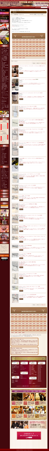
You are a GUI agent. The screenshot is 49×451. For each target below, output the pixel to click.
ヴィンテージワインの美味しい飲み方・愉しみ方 (4, 178)
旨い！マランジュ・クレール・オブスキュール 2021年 (27, 79)
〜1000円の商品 (3, 153)
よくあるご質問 (3, 174)
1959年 (41, 316)
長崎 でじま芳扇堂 (4, 76)
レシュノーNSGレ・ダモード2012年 (24, 195)
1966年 (30, 44)
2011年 (14, 55)
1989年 (40, 48)
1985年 (27, 48)
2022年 (17, 57)
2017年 (33, 55)
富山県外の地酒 (4, 77)
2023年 (20, 57)
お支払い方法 (3, 170)
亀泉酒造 (2, 163)
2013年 (20, 55)
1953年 (20, 316)
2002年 (17, 53)
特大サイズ (3, 103)
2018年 (37, 55)
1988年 (37, 48)
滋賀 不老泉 (3, 71)
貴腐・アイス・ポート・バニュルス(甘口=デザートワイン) (4, 54)
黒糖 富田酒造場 (4, 86)
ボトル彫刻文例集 (4, 184)
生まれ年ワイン (3, 180)
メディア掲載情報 (4, 187)
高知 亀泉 (3, 73)
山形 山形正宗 (3, 62)
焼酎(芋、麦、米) (4, 87)
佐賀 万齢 (3, 75)
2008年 (37, 53)
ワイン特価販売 (4, 56)
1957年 (34, 316)
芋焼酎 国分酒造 (4, 161)
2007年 (33, 53)
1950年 (43, 39)
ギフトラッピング (4, 181)
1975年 (27, 46)
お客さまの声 (3, 185)
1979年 (40, 46)
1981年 (14, 48)
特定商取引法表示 (4, 193)
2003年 (20, 53)
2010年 (43, 53)
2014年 (24, 55)
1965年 (27, 44)
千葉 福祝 (3, 66)
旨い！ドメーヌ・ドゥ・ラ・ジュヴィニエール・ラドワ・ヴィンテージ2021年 (30, 92)
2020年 (43, 55)
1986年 (30, 48)
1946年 (30, 39)
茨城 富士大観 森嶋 (4, 65)
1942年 (17, 39)
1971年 (14, 46)
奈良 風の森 (3, 72)
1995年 (27, 325)
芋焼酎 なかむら (4, 80)
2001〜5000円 (3, 156)
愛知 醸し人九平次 (4, 70)
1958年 (38, 316)
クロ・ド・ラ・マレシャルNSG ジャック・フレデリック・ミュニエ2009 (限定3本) (31, 142)
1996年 (30, 325)
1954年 (23, 316)
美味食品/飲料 (3, 101)
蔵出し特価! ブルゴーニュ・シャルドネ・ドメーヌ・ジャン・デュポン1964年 (30, 215)
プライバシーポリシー (4, 190)
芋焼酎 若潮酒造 (4, 85)
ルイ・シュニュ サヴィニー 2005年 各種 (25, 253)
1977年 (33, 46)
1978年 (37, 46)
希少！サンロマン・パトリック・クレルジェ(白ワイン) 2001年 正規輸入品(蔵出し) (31, 119)
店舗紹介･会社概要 (4, 175)
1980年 (43, 46)
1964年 (24, 44)
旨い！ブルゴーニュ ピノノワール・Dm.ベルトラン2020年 (28, 106)
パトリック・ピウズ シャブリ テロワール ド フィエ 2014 (28, 273)
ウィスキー (3, 90)
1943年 (20, 39)
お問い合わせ (46, 4)
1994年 (23, 325)
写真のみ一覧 (43, 63)
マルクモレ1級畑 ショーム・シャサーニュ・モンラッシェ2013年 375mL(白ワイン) (31, 158)
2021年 (14, 57)
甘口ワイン (3, 160)
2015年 (27, 55)
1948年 (37, 39)
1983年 (20, 48)
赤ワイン (2, 150)
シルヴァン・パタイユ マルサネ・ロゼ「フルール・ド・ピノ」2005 (29, 286)
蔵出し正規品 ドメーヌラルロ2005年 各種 (25, 245)
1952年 (16, 316)
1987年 (33, 48)
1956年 (30, 316)
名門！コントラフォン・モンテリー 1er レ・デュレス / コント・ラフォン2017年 (31, 129)
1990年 (43, 48)
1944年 (24, 39)
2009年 (40, 53)
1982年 (17, 48)
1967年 (33, 44)
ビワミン (3, 102)
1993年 (20, 325)
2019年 (40, 55)
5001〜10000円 (3, 157)
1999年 (41, 325)
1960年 (45, 316)
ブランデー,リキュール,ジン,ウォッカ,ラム (4, 95)
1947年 (33, 39)
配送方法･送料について (4, 171)
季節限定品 (3, 149)
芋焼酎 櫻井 (3, 83)
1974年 (24, 46)
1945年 (27, 39)
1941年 (14, 39)
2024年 (24, 57)
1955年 (27, 316)
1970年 (43, 44)
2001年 (14, 53)
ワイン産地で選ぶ (4, 50)
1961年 (14, 44)
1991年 (12, 325)
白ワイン (2, 152)
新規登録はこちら (4, 198)
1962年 (17, 44)
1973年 (20, 46)
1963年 (20, 44)
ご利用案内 (36, 7)
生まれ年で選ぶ (4, 51)
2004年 (24, 53)
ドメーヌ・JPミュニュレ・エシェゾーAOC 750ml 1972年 (27, 294)
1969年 (40, 44)
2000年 (45, 325)
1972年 (17, 46)
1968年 (37, 44)
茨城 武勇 (3, 63)
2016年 (30, 55)
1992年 (16, 325)
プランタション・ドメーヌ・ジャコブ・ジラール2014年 (27, 185)
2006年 (30, 53)
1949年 (40, 39)
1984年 (24, 48)
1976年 (30, 46)
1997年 (34, 325)
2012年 (17, 55)
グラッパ (3, 99)
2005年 (27, 53)
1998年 (38, 325)
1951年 (12, 316)
